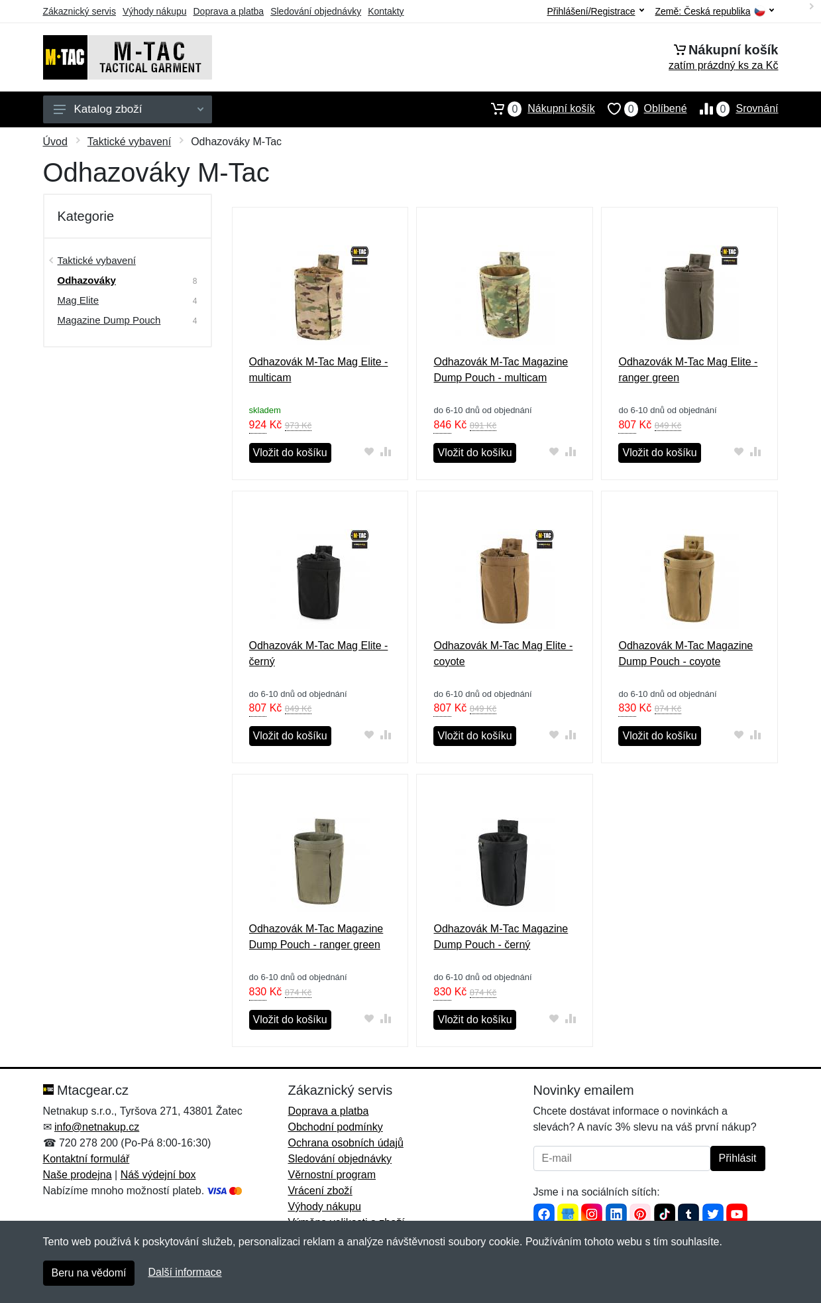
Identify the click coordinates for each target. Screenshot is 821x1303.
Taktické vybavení (129, 141)
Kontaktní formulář (86, 1158)
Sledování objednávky (315, 11)
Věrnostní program (332, 1174)
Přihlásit (738, 1158)
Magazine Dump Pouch (109, 320)
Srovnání (733, 109)
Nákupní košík (536, 109)
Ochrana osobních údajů (346, 1142)
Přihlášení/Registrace (595, 11)
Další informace (184, 1272)
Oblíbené (641, 109)
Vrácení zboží (320, 1190)
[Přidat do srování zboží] (385, 451)
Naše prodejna (77, 1174)
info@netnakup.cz (96, 1127)
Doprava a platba (228, 11)
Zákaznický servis (79, 11)
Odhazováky (87, 280)
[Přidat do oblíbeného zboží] (368, 451)
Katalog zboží (128, 109)
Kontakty (386, 11)
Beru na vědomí (89, 1272)
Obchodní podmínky (335, 1127)
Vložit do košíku (290, 452)
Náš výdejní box (158, 1174)
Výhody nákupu (155, 11)
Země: (714, 12)
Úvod (55, 141)
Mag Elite (78, 300)
